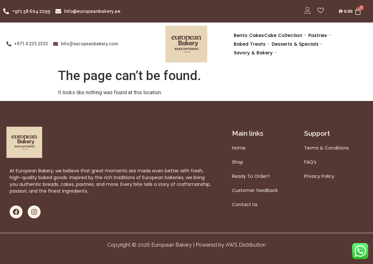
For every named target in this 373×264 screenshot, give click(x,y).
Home (239, 148)
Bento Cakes (248, 35)
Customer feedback (255, 190)
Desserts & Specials (296, 44)
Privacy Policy (319, 176)
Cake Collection (284, 35)
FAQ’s (310, 162)
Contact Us (244, 204)
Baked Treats (251, 44)
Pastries (318, 35)
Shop (237, 162)
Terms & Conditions (326, 148)
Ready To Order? (251, 176)
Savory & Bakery (254, 52)
